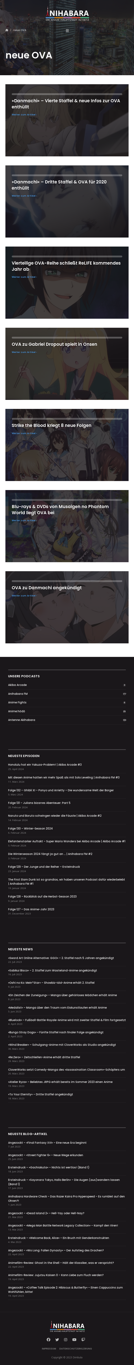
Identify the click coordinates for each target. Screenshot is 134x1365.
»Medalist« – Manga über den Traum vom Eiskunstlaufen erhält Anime (57, 1008)
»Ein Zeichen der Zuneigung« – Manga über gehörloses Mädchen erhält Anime (62, 995)
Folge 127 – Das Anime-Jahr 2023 (31, 909)
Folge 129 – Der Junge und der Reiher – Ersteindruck (44, 867)
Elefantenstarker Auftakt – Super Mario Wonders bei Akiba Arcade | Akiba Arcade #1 (66, 841)
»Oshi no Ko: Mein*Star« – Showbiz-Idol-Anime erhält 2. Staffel (51, 983)
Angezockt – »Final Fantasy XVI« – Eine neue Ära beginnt (47, 1143)
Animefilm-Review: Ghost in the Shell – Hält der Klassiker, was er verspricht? (61, 1263)
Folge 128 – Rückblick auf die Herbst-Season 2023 (42, 896)
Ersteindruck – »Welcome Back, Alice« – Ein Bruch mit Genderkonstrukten (58, 1238)
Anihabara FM (18, 694)
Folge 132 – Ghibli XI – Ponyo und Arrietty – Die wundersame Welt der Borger (61, 790)
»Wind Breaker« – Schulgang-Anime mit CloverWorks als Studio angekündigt (62, 1045)
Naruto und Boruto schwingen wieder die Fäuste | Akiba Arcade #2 (55, 816)
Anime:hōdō (16, 711)
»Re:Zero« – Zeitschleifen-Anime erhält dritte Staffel (44, 1057)
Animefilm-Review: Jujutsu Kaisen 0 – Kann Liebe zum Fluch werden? (56, 1275)
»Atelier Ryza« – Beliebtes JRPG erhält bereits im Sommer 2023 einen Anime (60, 1082)
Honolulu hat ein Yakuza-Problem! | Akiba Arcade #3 (45, 765)
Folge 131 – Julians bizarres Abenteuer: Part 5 (39, 803)
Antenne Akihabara (21, 720)
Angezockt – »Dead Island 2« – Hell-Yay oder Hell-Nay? (46, 1213)
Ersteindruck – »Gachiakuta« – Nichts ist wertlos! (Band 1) (48, 1167)
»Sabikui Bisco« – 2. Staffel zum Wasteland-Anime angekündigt (52, 970)
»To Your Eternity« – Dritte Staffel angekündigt (40, 1094)
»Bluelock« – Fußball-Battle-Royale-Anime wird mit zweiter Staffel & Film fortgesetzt (67, 1020)
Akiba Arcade (17, 685)
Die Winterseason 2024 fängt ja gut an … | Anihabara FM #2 (50, 854)
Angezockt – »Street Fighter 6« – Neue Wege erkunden (45, 1155)
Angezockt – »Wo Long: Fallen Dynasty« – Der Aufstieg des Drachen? (56, 1250)
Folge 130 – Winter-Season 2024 (30, 828)
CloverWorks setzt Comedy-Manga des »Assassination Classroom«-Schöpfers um (66, 1070)
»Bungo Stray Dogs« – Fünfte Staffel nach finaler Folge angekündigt (56, 1032)
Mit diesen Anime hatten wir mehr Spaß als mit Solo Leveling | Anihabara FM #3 (64, 777)
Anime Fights (17, 702)
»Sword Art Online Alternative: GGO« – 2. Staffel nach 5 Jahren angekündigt (61, 958)
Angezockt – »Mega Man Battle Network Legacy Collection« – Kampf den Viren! (63, 1225)
